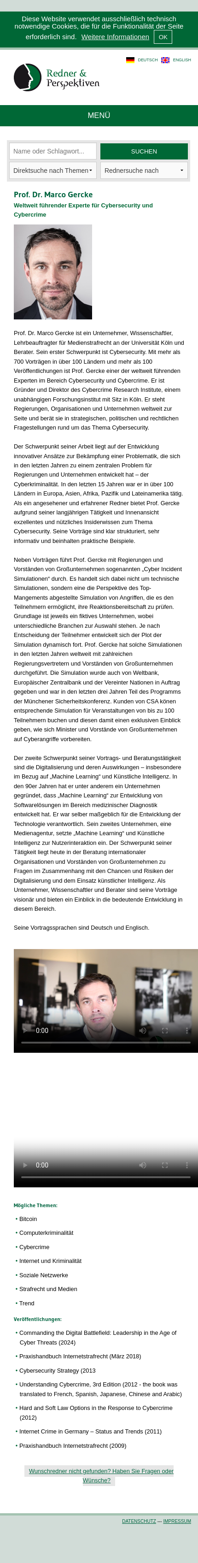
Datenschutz (139, 1521)
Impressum (177, 1521)
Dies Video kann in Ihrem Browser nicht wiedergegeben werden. (106, 1001)
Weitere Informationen (115, 37)
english (182, 60)
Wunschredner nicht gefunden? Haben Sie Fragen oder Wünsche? (101, 1476)
